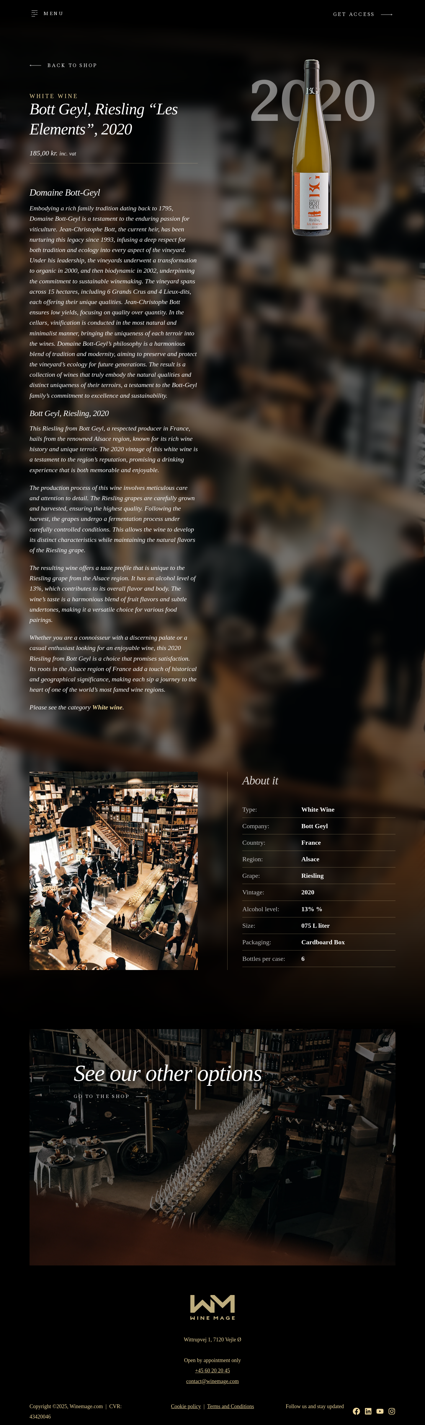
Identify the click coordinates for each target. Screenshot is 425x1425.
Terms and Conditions (230, 1406)
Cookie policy (186, 1406)
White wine (107, 707)
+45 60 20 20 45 (212, 1371)
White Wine (54, 96)
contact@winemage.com (212, 1381)
